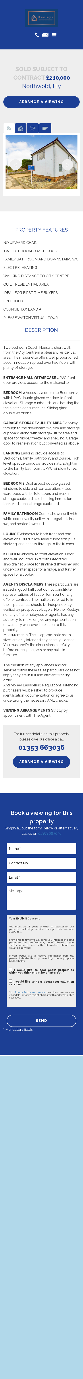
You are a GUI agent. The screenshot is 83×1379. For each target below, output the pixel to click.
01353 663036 (50, 833)
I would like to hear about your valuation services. (41, 982)
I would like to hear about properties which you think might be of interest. (41, 971)
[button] (15, 164)
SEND (41, 1021)
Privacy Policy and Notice (29, 992)
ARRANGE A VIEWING (41, 102)
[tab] (9, 128)
